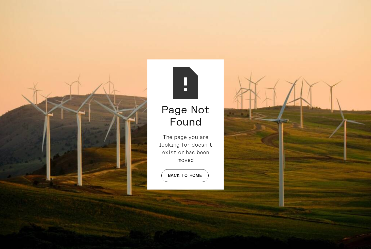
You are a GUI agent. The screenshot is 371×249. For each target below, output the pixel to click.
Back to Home (185, 175)
